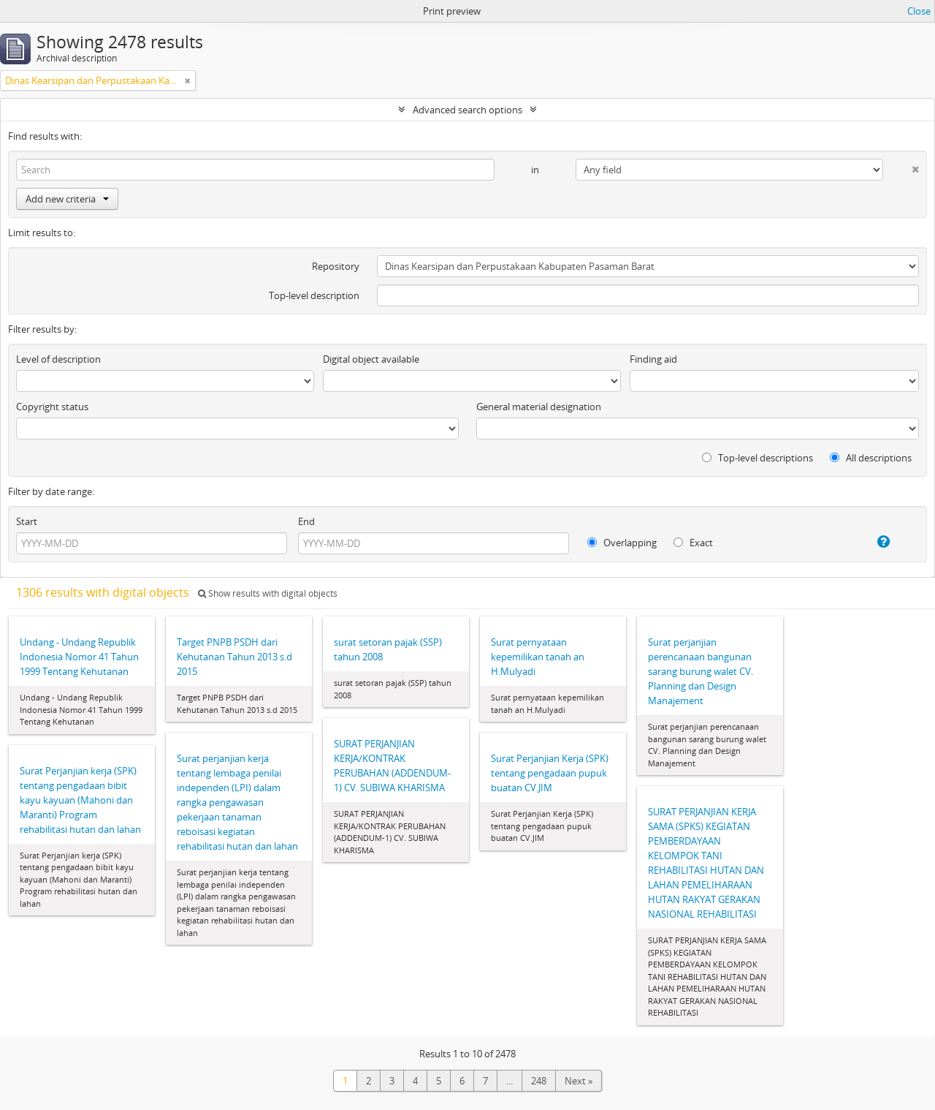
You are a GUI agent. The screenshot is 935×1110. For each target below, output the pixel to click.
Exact (693, 542)
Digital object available (371, 359)
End (306, 521)
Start (26, 521)
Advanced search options (467, 109)
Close (919, 11)
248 (538, 1080)
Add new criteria (67, 198)
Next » (578, 1080)
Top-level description (314, 295)
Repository (335, 266)
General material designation (538, 406)
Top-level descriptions (757, 457)
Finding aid (653, 359)
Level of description (58, 359)
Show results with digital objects (267, 593)
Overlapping (622, 542)
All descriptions (871, 457)
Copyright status (52, 406)
